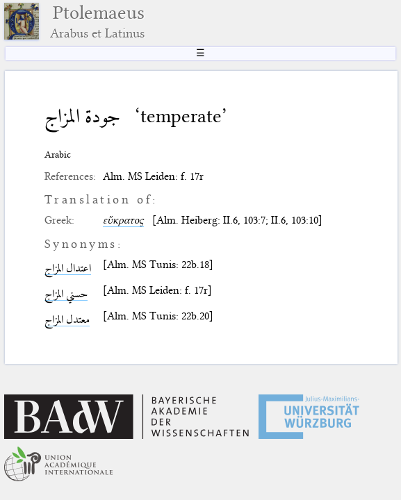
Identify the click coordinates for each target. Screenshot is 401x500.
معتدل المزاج (67, 319)
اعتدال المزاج (67, 268)
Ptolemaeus (97, 21)
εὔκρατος (123, 220)
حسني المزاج (66, 294)
